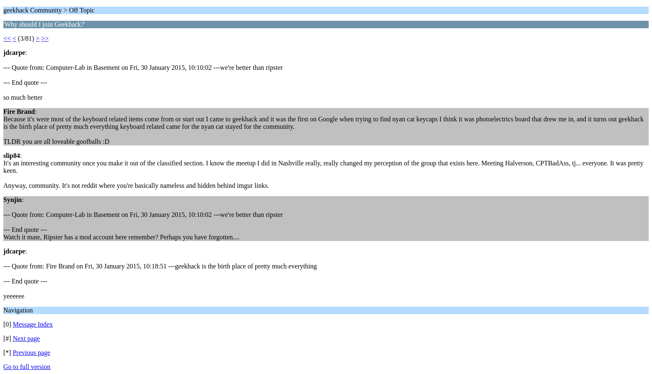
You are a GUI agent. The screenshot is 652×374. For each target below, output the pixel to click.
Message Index (33, 324)
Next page (26, 338)
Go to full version (26, 366)
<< (7, 38)
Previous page (31, 352)
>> (45, 38)
